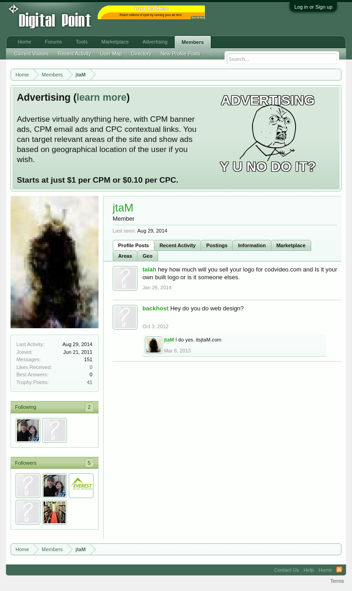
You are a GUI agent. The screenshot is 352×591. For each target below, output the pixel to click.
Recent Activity (178, 245)
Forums (53, 41)
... (211, 53)
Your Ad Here (198, 17)
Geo (147, 256)
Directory (141, 53)
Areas (125, 256)
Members (193, 42)
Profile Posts (133, 245)
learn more (101, 97)
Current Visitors (31, 53)
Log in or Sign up (313, 7)
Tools (82, 41)
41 (89, 382)
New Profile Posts (180, 53)
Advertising (155, 41)
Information (252, 245)
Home (24, 41)
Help (308, 570)
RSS (339, 570)
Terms (337, 581)
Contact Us (286, 570)
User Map (111, 53)
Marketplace (291, 245)
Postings (216, 245)
